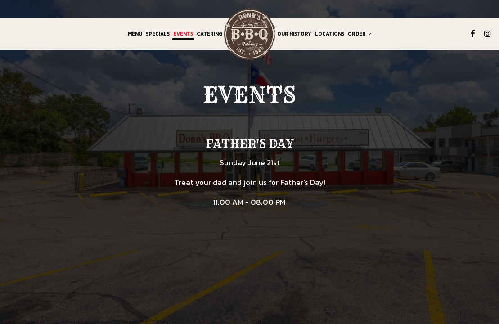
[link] (249, 34)
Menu (135, 33)
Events (183, 33)
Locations (329, 33)
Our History (294, 33)
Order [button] (359, 33)
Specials (158, 33)
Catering (209, 33)
